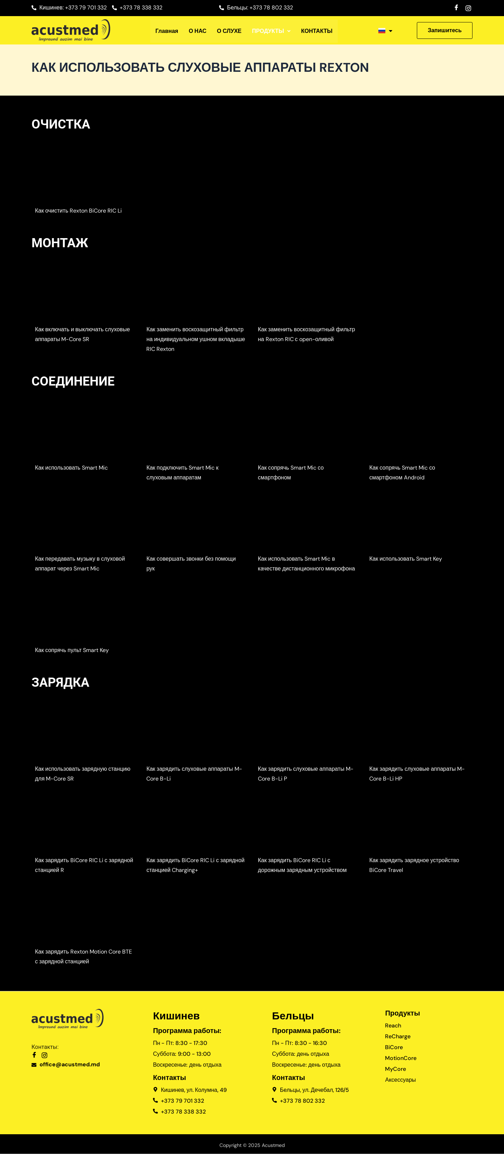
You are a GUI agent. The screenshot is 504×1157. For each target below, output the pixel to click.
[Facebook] (456, 7)
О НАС (197, 31)
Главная (166, 31)
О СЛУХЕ (229, 31)
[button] (271, 31)
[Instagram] (468, 7)
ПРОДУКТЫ (271, 31)
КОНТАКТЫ (316, 31)
